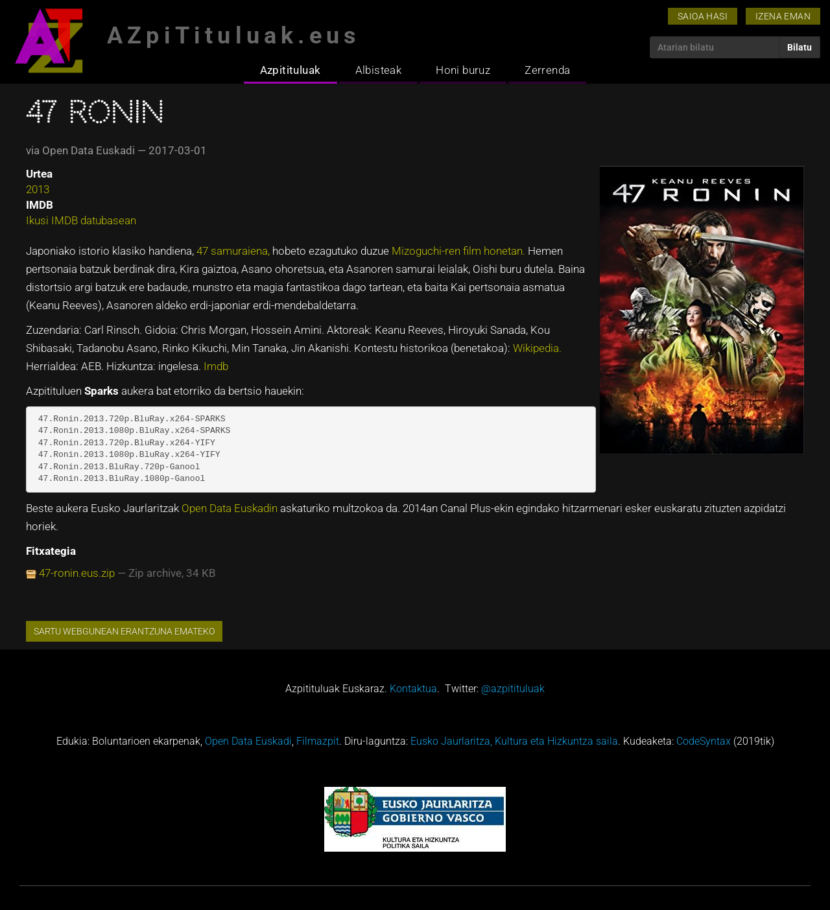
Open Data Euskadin (231, 508)
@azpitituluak (513, 688)
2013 (37, 189)
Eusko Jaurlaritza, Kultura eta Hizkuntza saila (514, 741)
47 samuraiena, (234, 250)
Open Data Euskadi (248, 741)
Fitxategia (51, 550)
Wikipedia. (537, 348)
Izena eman (783, 16)
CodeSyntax (703, 741)
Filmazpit (317, 741)
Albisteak (378, 70)
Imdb (216, 366)
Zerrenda (547, 70)
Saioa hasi (703, 16)
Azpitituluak (290, 70)
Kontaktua (413, 688)
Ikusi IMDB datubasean (81, 220)
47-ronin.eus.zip (77, 572)
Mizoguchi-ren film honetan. (460, 250)
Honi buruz (463, 70)
